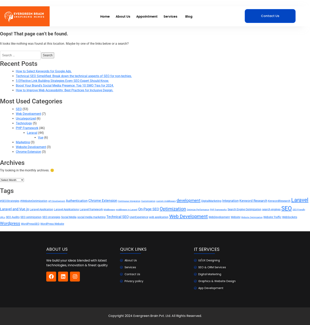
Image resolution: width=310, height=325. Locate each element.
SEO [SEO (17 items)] (286, 208)
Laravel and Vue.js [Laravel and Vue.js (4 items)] (14, 209)
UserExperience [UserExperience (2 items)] (138, 217)
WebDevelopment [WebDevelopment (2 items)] (219, 217)
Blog (188, 16)
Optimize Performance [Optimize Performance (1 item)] (198, 209)
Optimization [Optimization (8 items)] (173, 209)
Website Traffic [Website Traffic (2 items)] (272, 217)
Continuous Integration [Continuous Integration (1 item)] (129, 201)
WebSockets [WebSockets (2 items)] (289, 217)
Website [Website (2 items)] (235, 217)
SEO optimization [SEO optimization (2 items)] (31, 217)
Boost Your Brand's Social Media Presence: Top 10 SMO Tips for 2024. (65, 85)
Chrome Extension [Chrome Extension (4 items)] (102, 200)
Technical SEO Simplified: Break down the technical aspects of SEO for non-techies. (74, 76)
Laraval (32, 133)
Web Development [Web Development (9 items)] (188, 216)
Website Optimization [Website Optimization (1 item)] (252, 217)
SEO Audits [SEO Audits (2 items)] (13, 217)
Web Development (28, 114)
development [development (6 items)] (188, 200)
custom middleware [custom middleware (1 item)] (166, 201)
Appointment (147, 16)
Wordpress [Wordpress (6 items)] (10, 223)
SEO (19, 109)
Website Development (31, 147)
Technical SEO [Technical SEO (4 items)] (117, 217)
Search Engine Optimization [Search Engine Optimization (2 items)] (244, 209)
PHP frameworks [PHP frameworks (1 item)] (218, 209)
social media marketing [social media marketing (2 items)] (91, 217)
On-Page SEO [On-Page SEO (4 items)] (148, 209)
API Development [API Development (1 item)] (56, 201)
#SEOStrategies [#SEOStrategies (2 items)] (9, 200)
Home (105, 16)
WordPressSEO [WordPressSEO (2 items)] (30, 223)
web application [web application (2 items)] (158, 217)
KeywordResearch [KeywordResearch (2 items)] (279, 200)
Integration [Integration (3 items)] (230, 201)
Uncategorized (26, 118)
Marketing (23, 142)
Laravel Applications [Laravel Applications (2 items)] (66, 209)
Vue (40, 137)
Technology (24, 123)
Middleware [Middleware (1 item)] (109, 209)
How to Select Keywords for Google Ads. (44, 71)
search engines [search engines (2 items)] (271, 209)
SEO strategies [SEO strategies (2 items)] (51, 217)
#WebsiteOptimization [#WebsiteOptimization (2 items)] (33, 200)
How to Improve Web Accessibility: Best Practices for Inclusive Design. (64, 90)
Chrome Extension (28, 152)
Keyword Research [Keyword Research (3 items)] (253, 201)
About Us (123, 16)
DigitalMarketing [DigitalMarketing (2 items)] (211, 200)
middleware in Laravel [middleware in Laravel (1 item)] (126, 209)
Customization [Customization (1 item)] (148, 201)
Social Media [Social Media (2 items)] (69, 217)
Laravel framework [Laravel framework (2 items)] (91, 209)
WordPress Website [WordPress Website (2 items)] (52, 223)
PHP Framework (27, 128)
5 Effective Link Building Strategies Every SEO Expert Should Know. (62, 81)
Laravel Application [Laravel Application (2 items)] (41, 209)
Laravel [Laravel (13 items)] (299, 200)
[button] (171, 16)
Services (170, 16)
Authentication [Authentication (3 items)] (77, 201)
